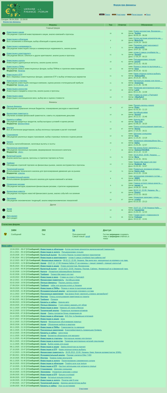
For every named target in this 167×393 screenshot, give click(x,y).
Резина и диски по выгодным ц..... (148, 67)
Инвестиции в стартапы (17, 81)
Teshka (137, 33)
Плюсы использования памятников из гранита (69, 297)
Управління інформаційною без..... (148, 141)
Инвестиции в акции (15, 32)
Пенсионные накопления (17, 148)
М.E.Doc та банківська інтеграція (79, 316)
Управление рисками (16, 184)
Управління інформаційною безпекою (65, 272)
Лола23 (137, 54)
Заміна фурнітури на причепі (73, 347)
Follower (138, 217)
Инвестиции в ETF (14, 75)
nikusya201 (139, 47)
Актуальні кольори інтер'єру (60, 377)
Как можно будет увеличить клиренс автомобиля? (86, 294)
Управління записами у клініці (65, 372)
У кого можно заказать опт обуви (72, 305)
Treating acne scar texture (76, 363)
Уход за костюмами (66, 386)
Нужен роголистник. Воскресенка (75, 266)
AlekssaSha (139, 76)
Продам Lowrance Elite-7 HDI (79, 355)
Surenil (137, 114)
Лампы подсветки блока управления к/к (65, 313)
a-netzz (137, 199)
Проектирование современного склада (78, 361)
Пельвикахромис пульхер (145, 59)
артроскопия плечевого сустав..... (148, 176)
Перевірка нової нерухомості (146, 45)
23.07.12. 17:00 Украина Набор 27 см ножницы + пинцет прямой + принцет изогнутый (84, 263)
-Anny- (20, 152)
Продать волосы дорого (144, 105)
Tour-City (138, 122)
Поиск (104, 15)
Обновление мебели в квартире (61, 324)
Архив (9, 209)
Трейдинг (11, 163)
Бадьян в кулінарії (66, 375)
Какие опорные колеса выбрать (147, 74)
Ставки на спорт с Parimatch (146, 95)
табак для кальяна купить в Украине (66, 285)
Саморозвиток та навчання (72, 327)
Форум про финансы (12, 22)
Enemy (137, 192)
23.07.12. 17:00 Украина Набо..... (148, 208)
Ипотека (10, 128)
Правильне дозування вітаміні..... (148, 169)
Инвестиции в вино (15, 96)
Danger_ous (23, 85)
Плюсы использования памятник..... (149, 127)
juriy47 (137, 62)
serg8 (87, 236)
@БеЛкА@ (139, 97)
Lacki (136, 90)
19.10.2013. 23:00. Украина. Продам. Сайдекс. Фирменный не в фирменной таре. (93, 269)
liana (136, 69)
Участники (118, 15)
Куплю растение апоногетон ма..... (148, 38)
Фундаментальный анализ (18, 177)
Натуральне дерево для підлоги (78, 338)
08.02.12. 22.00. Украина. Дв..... (147, 190)
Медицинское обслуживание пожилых (65, 322)
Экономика (11, 198)
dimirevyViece (23, 124)
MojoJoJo (138, 40)
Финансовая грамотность (17, 113)
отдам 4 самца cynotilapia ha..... (147, 52)
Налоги (10, 142)
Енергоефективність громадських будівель (83, 330)
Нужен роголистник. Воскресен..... (148, 31)
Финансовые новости (16, 191)
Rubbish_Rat (140, 164)
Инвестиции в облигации (17, 39)
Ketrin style (139, 171)
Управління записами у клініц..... (147, 197)
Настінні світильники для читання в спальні (77, 366)
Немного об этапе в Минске (72, 308)
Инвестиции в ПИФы (15, 67)
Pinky (136, 107)
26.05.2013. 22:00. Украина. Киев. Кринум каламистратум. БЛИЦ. (94, 352)
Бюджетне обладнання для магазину (63, 336)
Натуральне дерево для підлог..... (148, 81)
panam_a (138, 185)
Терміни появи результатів (61, 358)
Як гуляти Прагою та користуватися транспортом (79, 255)
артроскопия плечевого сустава (80, 291)
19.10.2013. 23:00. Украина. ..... (147, 155)
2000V (137, 178)
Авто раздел (12, 216)
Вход (147, 15)
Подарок (54, 299)
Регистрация (135, 15)
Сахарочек (139, 210)
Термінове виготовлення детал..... (148, 88)
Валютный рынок (14, 156)
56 (73, 230)
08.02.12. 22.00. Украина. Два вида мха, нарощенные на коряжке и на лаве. (95, 260)
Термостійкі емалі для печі (145, 162)
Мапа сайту (7, 246)
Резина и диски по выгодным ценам (76, 288)
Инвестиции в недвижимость (19, 46)
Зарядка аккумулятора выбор (73, 383)
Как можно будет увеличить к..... (147, 148)
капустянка (63, 333)
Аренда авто (139, 119)
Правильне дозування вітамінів (74, 311)
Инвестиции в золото (16, 61)
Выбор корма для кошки (58, 344)
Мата (136, 157)
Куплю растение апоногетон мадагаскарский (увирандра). (90, 249)
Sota (136, 136)
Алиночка (138, 83)
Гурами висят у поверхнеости (146, 215)
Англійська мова (141, 112)
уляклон (21, 173)
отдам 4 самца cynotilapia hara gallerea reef (87, 258)
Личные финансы (14, 106)
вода (63, 319)
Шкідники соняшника (142, 134)
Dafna (137, 143)
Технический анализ (15, 169)
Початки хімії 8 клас (70, 380)
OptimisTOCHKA (141, 150)
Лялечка (21, 71)
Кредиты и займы (14, 119)
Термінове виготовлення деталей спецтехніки (84, 341)
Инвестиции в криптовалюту (19, 53)
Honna (137, 129)
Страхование (12, 135)
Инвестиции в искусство (17, 89)
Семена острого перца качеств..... (148, 183)
